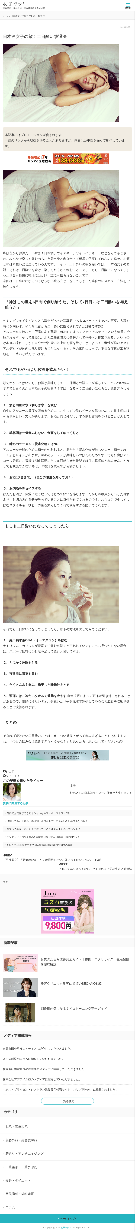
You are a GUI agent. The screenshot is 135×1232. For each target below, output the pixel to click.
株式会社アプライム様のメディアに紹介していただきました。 (42, 1079)
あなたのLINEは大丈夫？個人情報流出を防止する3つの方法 (40, 845)
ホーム (5, 16)
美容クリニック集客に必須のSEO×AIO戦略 (71, 983)
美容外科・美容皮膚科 (21, 1140)
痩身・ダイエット (18, 1180)
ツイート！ (11, 775)
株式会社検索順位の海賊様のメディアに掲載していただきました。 (45, 1069)
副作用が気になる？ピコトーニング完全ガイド (74, 1008)
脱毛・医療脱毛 (16, 1127)
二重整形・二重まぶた (21, 1167)
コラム (10, 1207)
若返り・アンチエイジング (24, 1153)
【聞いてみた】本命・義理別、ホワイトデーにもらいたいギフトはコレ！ (47, 821)
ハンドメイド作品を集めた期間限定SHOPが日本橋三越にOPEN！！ (44, 837)
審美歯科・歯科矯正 (19, 1194)
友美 (73, 785)
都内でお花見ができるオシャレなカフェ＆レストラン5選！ (39, 813)
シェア (8, 771)
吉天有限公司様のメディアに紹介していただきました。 (38, 1048)
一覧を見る (67, 1101)
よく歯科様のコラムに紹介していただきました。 (34, 1058)
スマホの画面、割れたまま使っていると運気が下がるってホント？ (44, 829)
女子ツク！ (66, 1227)
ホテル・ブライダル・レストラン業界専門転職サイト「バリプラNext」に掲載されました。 (60, 1089)
